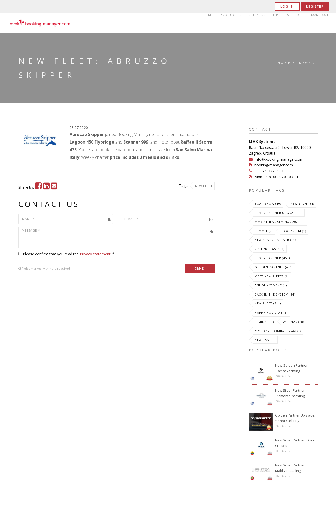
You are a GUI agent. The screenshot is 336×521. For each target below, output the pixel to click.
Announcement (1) (271, 285)
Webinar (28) (293, 322)
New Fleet (204, 186)
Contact (320, 15)
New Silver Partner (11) (275, 240)
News (305, 63)
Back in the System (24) (275, 294)
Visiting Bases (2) (270, 249)
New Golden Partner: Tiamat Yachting (291, 368)
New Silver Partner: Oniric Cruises (295, 443)
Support (295, 15)
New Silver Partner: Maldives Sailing (290, 468)
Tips (276, 15)
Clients (257, 15)
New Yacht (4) (302, 204)
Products (231, 15)
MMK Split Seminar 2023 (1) (278, 331)
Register (315, 6)
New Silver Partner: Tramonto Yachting (290, 393)
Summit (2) (264, 231)
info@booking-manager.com (279, 159)
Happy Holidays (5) (271, 312)
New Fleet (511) (268, 303)
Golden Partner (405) (274, 267)
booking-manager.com (273, 164)
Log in (287, 6)
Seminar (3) (264, 322)
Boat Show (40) (268, 204)
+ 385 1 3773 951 (269, 171)
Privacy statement (95, 253)
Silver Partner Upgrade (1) (279, 213)
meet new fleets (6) (272, 276)
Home (208, 15)
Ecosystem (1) (294, 231)
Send (200, 268)
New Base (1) (265, 340)
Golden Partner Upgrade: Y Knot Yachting (295, 418)
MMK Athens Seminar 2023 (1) (280, 222)
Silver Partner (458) (272, 258)
